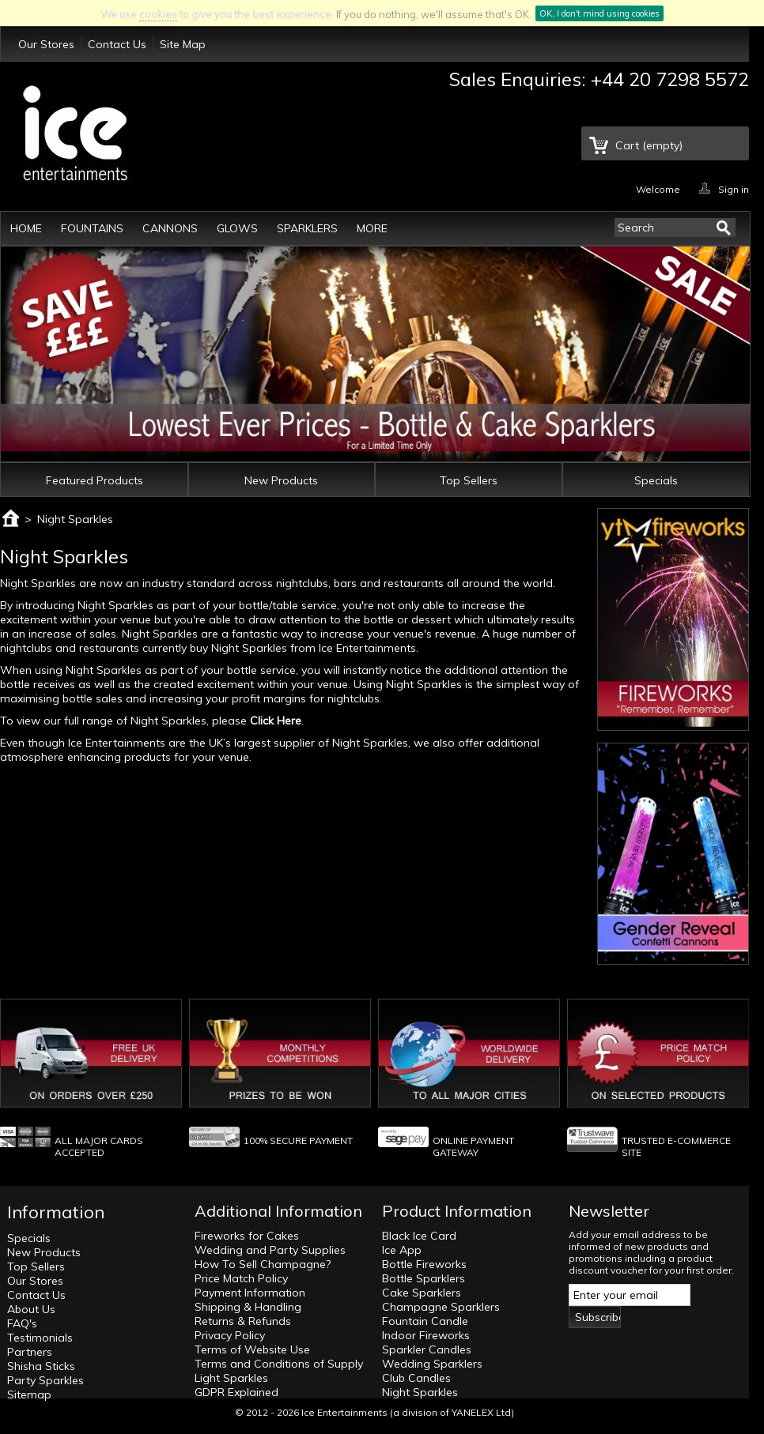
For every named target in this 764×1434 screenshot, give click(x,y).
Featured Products (94, 480)
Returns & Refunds (243, 1321)
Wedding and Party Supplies (270, 1250)
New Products (281, 480)
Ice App (402, 1250)
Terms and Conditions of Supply (279, 1364)
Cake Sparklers (421, 1292)
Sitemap (29, 1394)
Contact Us (117, 44)
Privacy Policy (230, 1335)
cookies (158, 14)
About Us (31, 1309)
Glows (237, 228)
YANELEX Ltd (481, 1412)
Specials (656, 480)
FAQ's (22, 1323)
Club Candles (416, 1378)
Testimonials (40, 1337)
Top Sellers (468, 480)
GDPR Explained (236, 1392)
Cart (649, 145)
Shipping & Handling (248, 1307)
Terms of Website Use (252, 1349)
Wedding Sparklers (432, 1364)
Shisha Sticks (41, 1366)
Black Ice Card (419, 1236)
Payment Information (250, 1292)
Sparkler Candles (426, 1349)
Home (26, 228)
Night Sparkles (420, 1392)
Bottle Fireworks (424, 1264)
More (372, 228)
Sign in (733, 188)
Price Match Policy (241, 1278)
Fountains (92, 228)
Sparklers (307, 228)
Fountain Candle (425, 1321)
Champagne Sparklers (441, 1307)
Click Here (275, 720)
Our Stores (46, 44)
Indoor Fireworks (426, 1335)
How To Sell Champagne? (263, 1264)
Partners (29, 1352)
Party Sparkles (45, 1380)
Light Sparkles (231, 1378)
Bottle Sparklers (423, 1278)
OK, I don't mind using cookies (599, 13)
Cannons (170, 228)
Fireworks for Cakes (247, 1236)
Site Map (183, 44)
